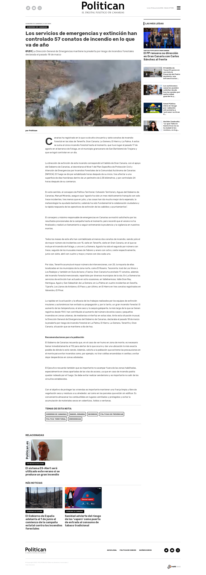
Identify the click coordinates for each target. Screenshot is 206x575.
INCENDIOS (92, 414)
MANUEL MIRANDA (77, 414)
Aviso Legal (112, 550)
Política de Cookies (128, 550)
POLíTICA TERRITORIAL (56, 419)
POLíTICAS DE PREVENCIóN (111, 414)
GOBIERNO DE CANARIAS (56, 414)
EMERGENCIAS (75, 419)
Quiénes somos (145, 550)
